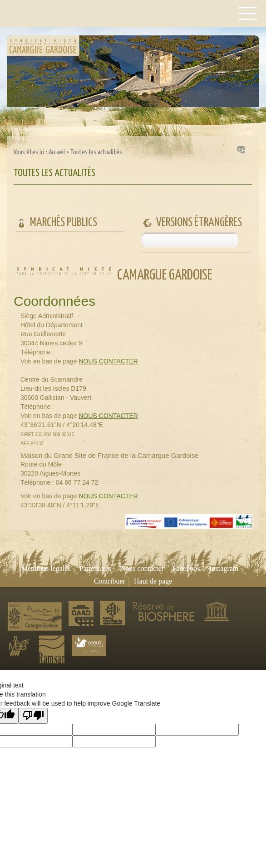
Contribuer (109, 581)
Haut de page (153, 581)
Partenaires (95, 568)
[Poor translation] (33, 716)
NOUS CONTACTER (108, 361)
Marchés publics (63, 222)
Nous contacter (142, 568)
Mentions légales (46, 568)
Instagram (223, 568)
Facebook (186, 568)
